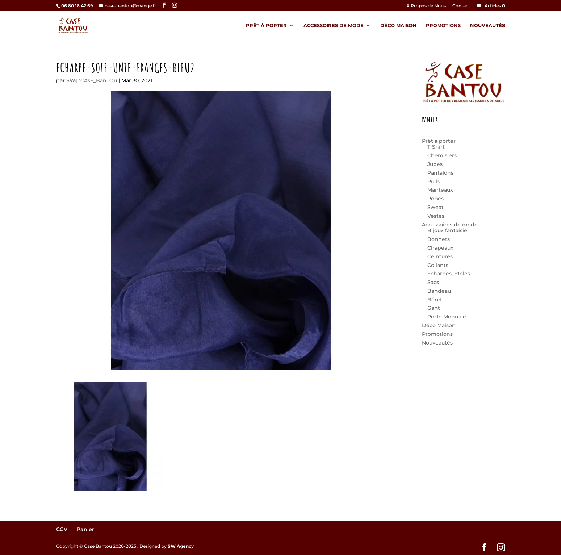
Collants (437, 265)
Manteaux (440, 190)
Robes (435, 198)
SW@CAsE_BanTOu (91, 80)
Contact (461, 6)
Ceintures (440, 256)
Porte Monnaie (446, 316)
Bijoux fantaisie (447, 230)
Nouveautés (487, 25)
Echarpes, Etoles (448, 273)
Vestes (435, 216)
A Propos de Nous (426, 6)
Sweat (435, 207)
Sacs (433, 282)
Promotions (443, 25)
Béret (434, 299)
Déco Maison (398, 25)
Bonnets (438, 239)
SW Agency (181, 546)
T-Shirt (436, 146)
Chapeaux (440, 248)
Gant (433, 308)
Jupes (435, 164)
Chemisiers (442, 155)
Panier (85, 529)
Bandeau (439, 291)
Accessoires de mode (333, 25)
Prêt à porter (266, 25)
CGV (61, 529)
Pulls (433, 181)
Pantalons (440, 173)
